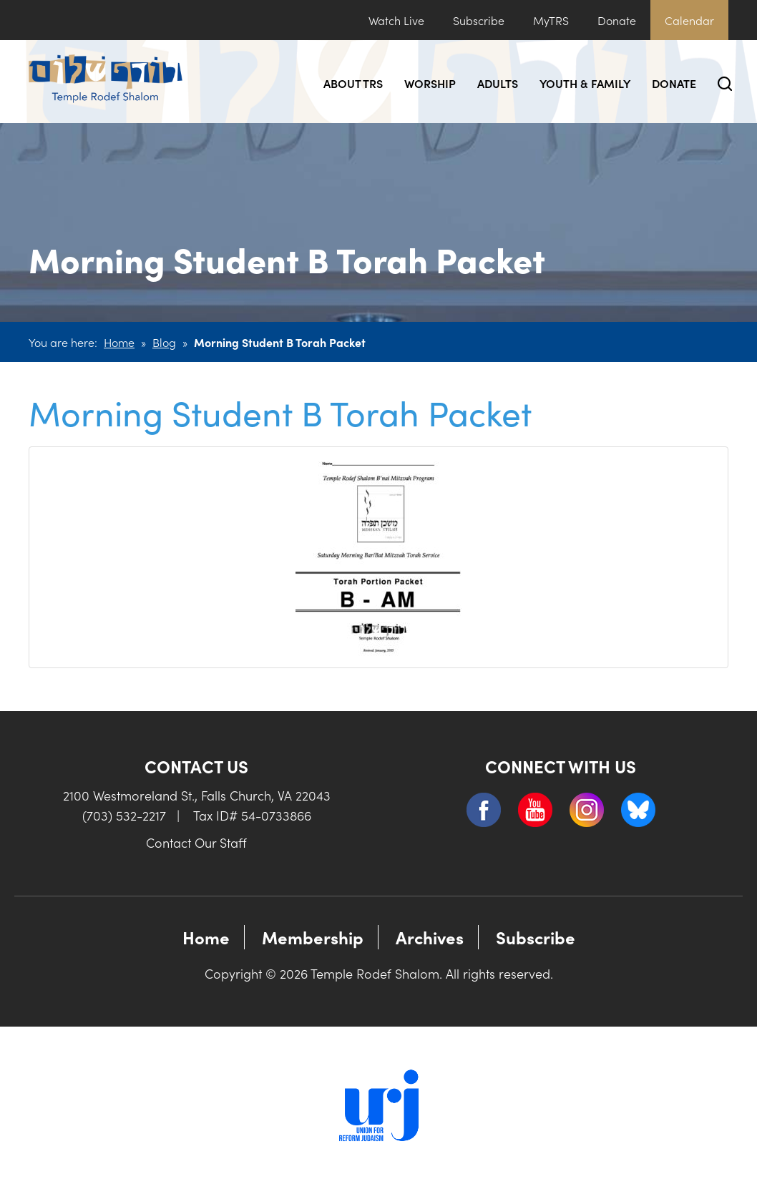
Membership (312, 937)
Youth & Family (584, 83)
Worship (430, 83)
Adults (497, 83)
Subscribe (478, 20)
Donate (616, 20)
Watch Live (396, 20)
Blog (164, 342)
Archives (430, 937)
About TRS (353, 83)
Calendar (689, 20)
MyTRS (551, 20)
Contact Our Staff (196, 842)
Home (119, 342)
